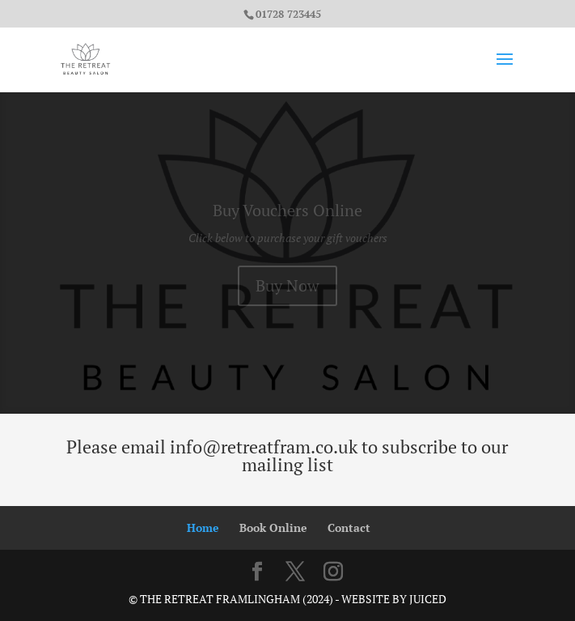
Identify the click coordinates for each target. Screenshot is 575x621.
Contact (349, 527)
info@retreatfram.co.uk (263, 446)
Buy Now (287, 289)
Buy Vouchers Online (287, 214)
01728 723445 (288, 13)
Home (203, 527)
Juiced (427, 598)
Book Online (273, 527)
